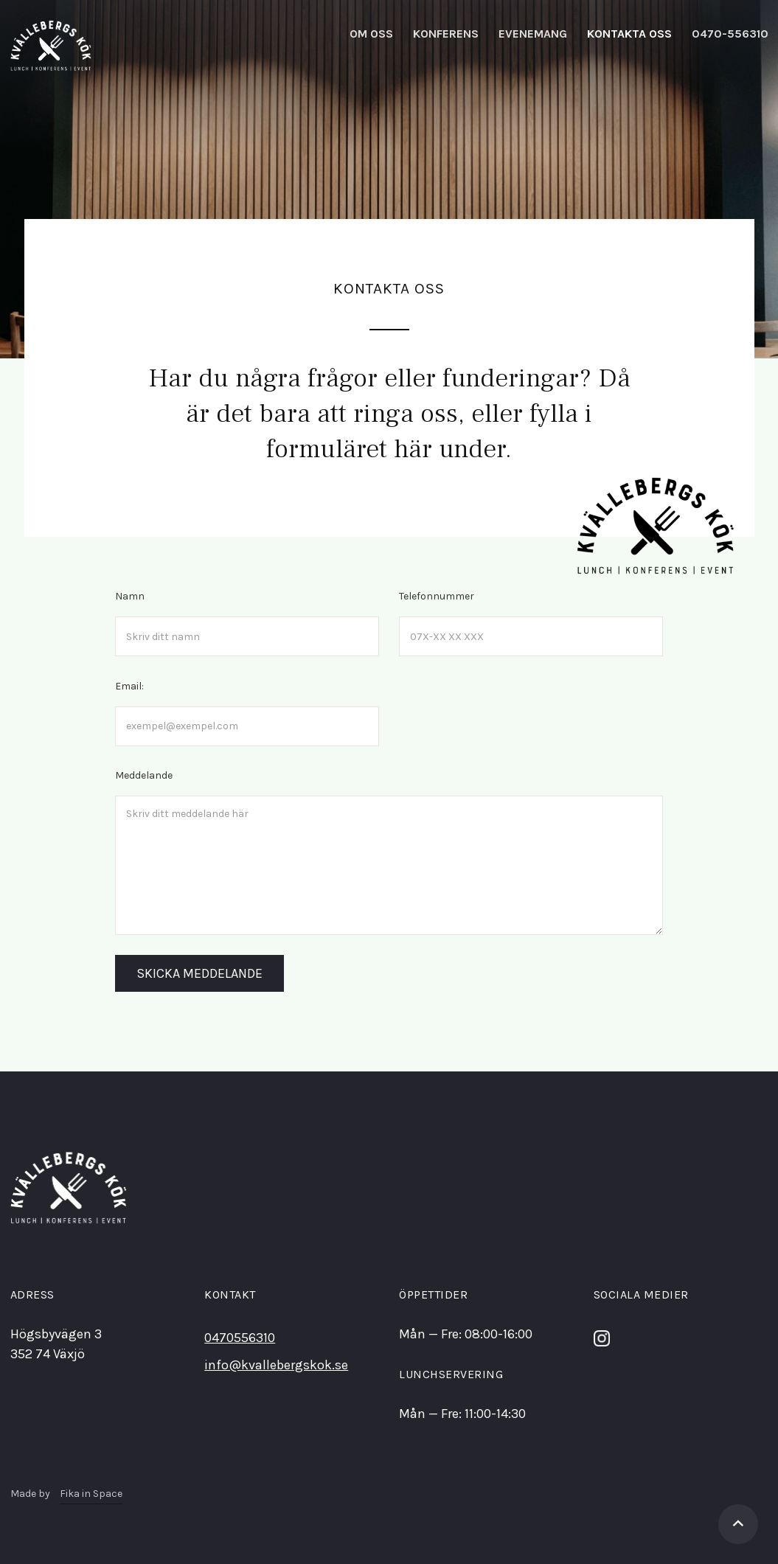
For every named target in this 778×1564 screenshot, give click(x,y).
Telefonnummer (436, 596)
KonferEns (446, 34)
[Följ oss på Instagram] (602, 1336)
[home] (51, 46)
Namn (130, 596)
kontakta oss (629, 34)
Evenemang (533, 34)
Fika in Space (91, 1493)
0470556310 (239, 1338)
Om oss (371, 34)
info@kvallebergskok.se (276, 1365)
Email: (129, 686)
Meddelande (144, 775)
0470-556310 (730, 34)
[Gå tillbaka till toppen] (738, 1524)
